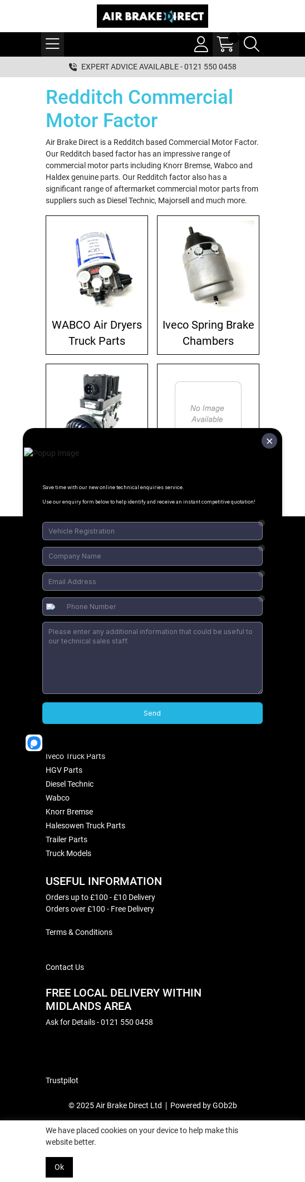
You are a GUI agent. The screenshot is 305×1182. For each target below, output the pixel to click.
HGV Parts (64, 770)
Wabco (58, 797)
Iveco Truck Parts (75, 756)
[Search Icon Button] (251, 44)
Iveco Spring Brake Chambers (208, 333)
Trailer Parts (66, 839)
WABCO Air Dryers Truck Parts (97, 333)
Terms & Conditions (79, 932)
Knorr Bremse (69, 811)
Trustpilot (62, 1080)
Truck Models (68, 853)
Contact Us (65, 967)
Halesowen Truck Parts (85, 825)
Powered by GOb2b (203, 1105)
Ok (59, 1167)
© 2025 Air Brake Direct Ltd (115, 1105)
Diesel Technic (70, 783)
